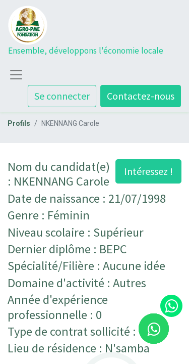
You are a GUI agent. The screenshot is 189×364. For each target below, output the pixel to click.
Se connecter (62, 95)
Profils (19, 123)
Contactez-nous (140, 95)
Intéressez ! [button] (148, 171)
